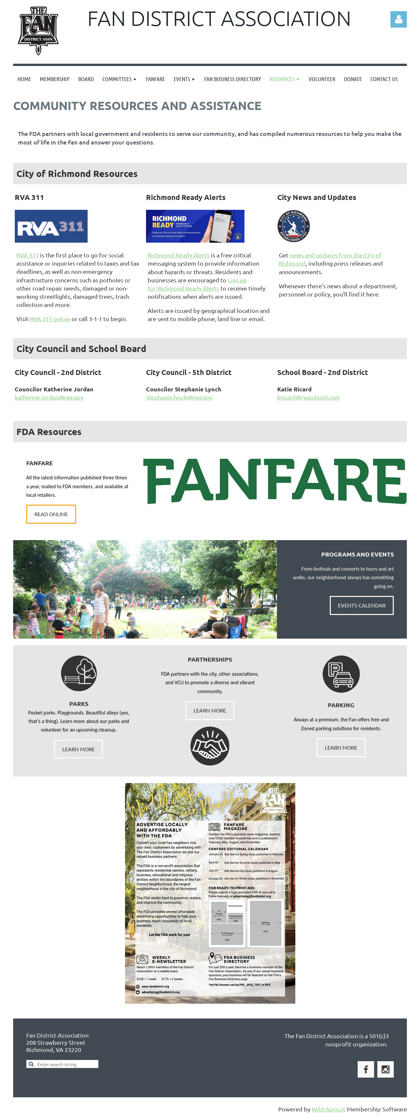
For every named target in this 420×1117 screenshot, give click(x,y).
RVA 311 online (50, 318)
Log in (398, 19)
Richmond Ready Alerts (179, 255)
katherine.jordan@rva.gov (49, 397)
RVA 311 (27, 255)
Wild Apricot (329, 1109)
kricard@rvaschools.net (308, 397)
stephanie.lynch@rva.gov (179, 397)
